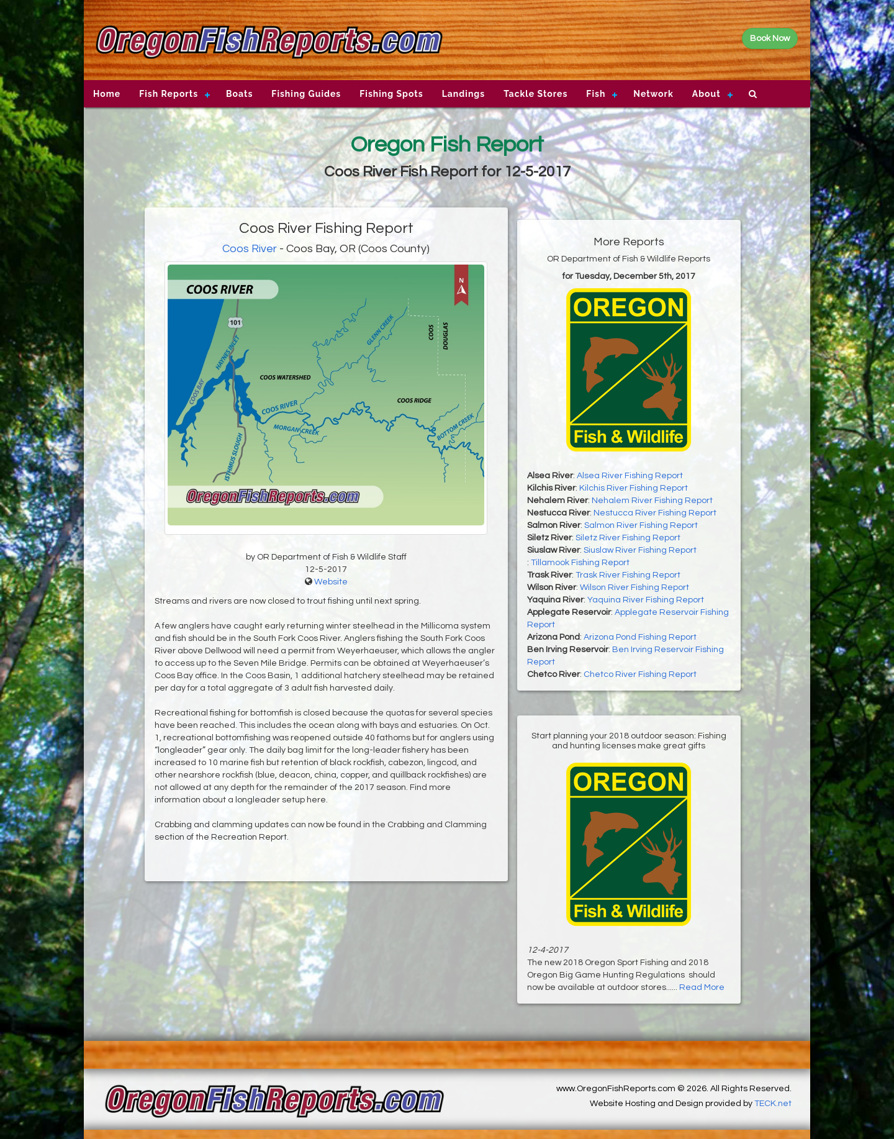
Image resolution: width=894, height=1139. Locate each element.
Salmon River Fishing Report (641, 525)
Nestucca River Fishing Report (655, 513)
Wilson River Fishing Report (634, 587)
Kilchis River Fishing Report (633, 488)
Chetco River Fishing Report (640, 674)
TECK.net (773, 1103)
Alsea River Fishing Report (630, 475)
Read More (702, 987)
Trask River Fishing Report (628, 575)
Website (331, 582)
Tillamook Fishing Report (580, 562)
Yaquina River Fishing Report (645, 600)
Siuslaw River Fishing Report (640, 550)
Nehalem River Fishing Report (652, 500)
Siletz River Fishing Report (628, 537)
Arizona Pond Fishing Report (640, 637)
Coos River (249, 249)
